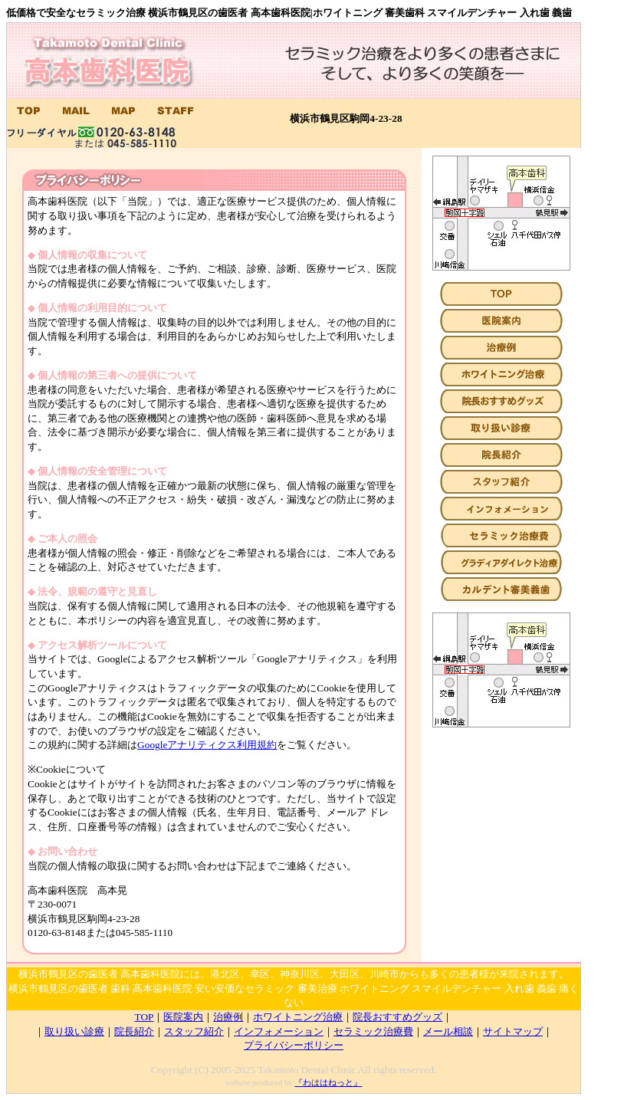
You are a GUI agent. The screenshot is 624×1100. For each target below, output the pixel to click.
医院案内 (183, 1017)
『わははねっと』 (328, 1083)
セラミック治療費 (373, 1031)
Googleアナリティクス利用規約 (207, 744)
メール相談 (448, 1031)
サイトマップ (513, 1031)
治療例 (228, 1017)
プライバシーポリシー (293, 1045)
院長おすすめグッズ (397, 1017)
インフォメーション (278, 1031)
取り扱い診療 (74, 1031)
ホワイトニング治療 (298, 1017)
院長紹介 (134, 1031)
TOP (144, 1017)
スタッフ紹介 (194, 1031)
